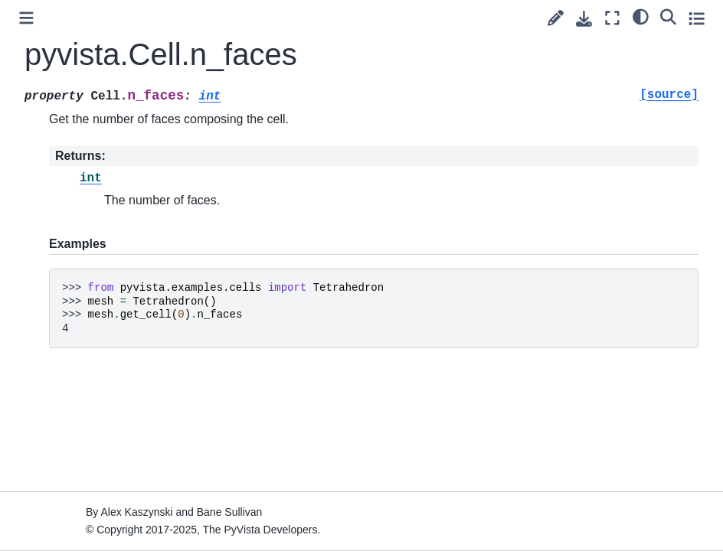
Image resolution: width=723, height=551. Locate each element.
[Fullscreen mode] (612, 18)
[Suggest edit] (555, 18)
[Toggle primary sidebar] (26, 18)
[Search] (668, 16)
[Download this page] (584, 18)
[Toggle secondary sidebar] (696, 18)
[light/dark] (640, 16)
